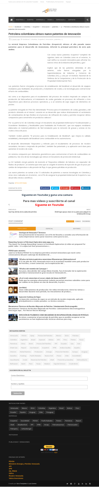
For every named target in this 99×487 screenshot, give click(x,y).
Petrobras (14, 344)
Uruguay (85, 352)
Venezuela (14, 336)
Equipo (68, 2)
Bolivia (51, 340)
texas (39, 364)
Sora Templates (22, 484)
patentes (55, 27)
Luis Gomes (33, 484)
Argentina (24, 340)
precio (59, 356)
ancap (46, 425)
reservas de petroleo (39, 360)
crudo (25, 360)
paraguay (49, 412)
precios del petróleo (44, 344)
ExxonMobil (77, 356)
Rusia (82, 340)
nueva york (49, 356)
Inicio (42, 2)
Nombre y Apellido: (18, 384)
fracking (23, 356)
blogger (70, 221)
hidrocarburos (82, 360)
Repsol (24, 348)
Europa (75, 352)
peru (65, 340)
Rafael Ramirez (25, 352)
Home (11, 27)
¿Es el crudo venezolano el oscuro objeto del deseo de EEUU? (43, 278)
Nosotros (19, 20)
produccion (39, 352)
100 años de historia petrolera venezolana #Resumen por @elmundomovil (47, 259)
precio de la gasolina (65, 360)
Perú (31, 364)
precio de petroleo (62, 352)
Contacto (71, 20)
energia (49, 352)
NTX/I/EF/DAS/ (21, 183)
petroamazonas (58, 425)
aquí (55, 452)
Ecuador (64, 344)
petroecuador (73, 425)
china (23, 344)
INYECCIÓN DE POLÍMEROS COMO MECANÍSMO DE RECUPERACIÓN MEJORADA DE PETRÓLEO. (54, 315)
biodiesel (18, 27)
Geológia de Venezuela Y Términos (32, 233)
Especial (49, 229)
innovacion (46, 27)
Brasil (34, 340)
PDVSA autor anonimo (17, 251)
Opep (33, 336)
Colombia (27, 27)
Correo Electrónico (18, 376)
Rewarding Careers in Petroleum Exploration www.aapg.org (31, 242)
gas (72, 344)
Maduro (47, 364)
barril (24, 364)
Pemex (73, 340)
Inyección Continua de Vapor (30, 297)
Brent (31, 344)
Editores (76, 229)
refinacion (14, 364)
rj (61, 27)
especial (42, 340)
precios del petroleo (45, 336)
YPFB (54, 348)
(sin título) (23, 288)
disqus (77, 221)
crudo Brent (73, 364)
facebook (86, 221)
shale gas (14, 348)
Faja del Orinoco (60, 364)
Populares (22, 229)
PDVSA (24, 336)
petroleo (76, 336)
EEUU (67, 336)
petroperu (14, 429)
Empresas (40, 20)
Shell (52, 360)
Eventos (30, 20)
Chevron (13, 352)
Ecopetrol (36, 27)
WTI (59, 340)
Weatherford (22, 425)
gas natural (34, 348)
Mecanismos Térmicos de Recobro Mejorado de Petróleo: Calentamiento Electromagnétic (43, 307)
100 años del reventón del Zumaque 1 (33, 269)
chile (67, 356)
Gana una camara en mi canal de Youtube (23, 2)
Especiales (60, 20)
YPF (56, 344)
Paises (50, 20)
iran (79, 344)
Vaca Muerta (14, 360)
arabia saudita (65, 348)
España (77, 348)
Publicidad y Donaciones (55, 2)
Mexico (58, 336)
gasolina (13, 356)
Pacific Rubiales (35, 356)
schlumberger (26, 429)
